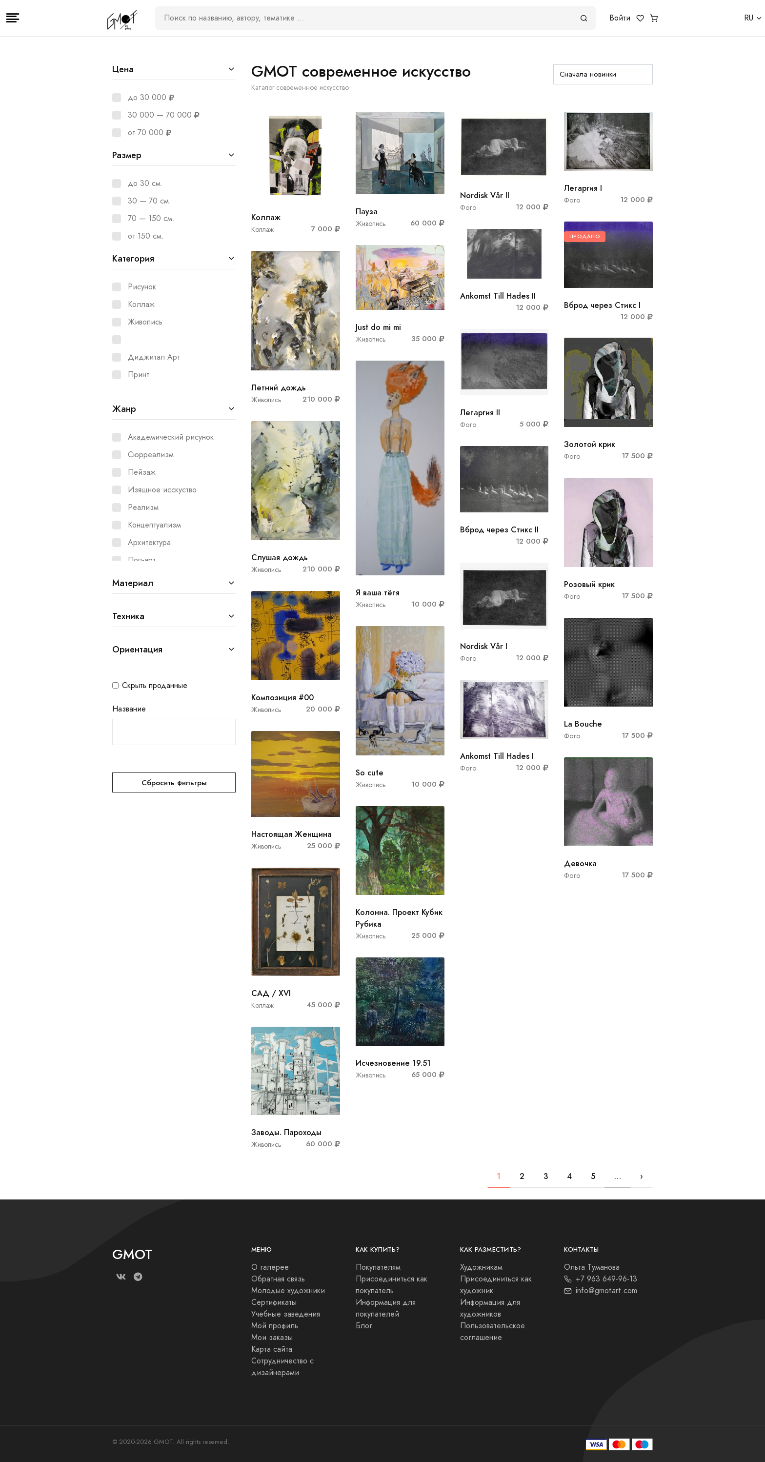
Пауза (367, 211)
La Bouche (583, 724)
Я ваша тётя (378, 592)
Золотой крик (589, 444)
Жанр (124, 409)
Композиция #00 (282, 697)
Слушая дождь (279, 557)
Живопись (145, 322)
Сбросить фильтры (174, 782)
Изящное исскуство (162, 490)
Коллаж (141, 304)
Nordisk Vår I (483, 646)
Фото (468, 207)
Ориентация (137, 649)
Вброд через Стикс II (499, 529)
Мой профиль (274, 1325)
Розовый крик (589, 584)
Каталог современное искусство (300, 87)
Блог (364, 1325)
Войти (619, 18)
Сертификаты (274, 1302)
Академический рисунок (171, 437)
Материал (132, 583)
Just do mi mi (378, 327)
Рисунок (142, 287)
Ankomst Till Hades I (497, 756)
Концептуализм (154, 525)
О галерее (270, 1267)
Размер (126, 155)
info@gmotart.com (600, 1290)
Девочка (580, 863)
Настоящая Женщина (291, 834)
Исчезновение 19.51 (393, 1063)
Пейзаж (142, 472)
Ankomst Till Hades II (498, 296)
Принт (138, 374)
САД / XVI (271, 993)
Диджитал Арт (154, 357)
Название (129, 709)
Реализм (143, 507)
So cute (369, 772)
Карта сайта (271, 1349)
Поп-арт (142, 560)
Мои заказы (272, 1337)
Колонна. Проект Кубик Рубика (399, 918)
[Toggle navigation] (12, 18)
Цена (123, 69)
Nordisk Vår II (484, 195)
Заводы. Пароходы (286, 1132)
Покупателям (378, 1267)
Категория (133, 258)
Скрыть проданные (154, 685)
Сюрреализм (151, 454)
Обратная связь (278, 1279)
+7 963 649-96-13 (600, 1279)
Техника (128, 616)
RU (748, 18)
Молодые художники (288, 1290)
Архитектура (149, 542)
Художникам (481, 1267)
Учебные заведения (285, 1314)
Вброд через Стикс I (602, 305)
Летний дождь (278, 387)
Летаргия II (480, 412)
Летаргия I (583, 188)
